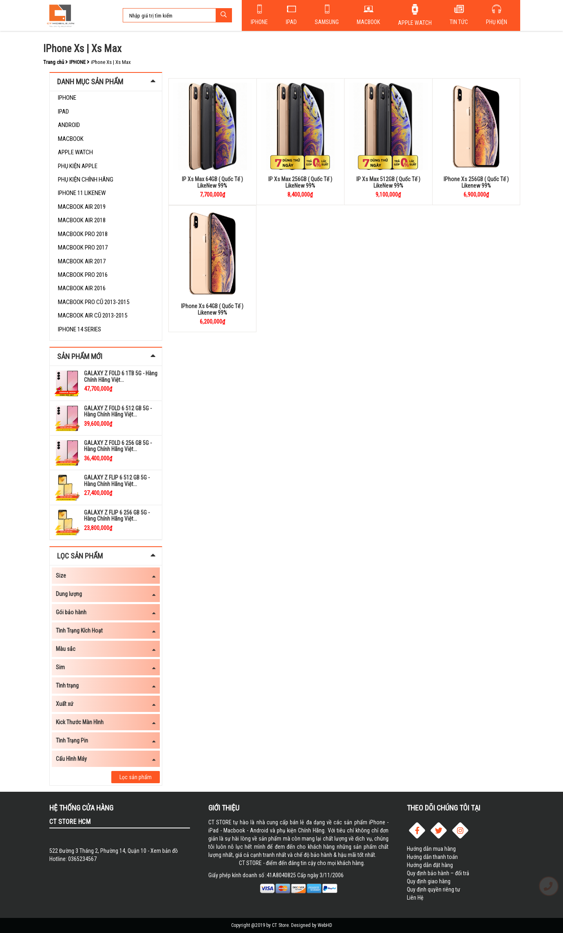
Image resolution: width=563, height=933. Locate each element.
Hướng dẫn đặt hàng (430, 865)
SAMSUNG (327, 22)
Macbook (368, 22)
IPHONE (67, 97)
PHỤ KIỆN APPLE (77, 166)
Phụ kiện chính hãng (85, 179)
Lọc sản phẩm (135, 777)
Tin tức (459, 22)
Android (69, 125)
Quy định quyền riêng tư (433, 889)
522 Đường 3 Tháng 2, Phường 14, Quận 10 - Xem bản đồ (113, 851)
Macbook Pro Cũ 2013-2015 (93, 302)
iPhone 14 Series (79, 329)
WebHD (325, 925)
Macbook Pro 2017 (83, 247)
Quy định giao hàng (428, 881)
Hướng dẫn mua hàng (431, 848)
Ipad (291, 22)
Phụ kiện (496, 22)
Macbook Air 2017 (82, 261)
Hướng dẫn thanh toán (432, 857)
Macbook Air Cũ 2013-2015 (92, 315)
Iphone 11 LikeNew (82, 193)
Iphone (259, 22)
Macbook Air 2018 (82, 220)
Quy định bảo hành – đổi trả (438, 873)
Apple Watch (415, 23)
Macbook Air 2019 (82, 206)
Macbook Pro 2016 (83, 274)
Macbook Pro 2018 (83, 234)
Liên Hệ (415, 897)
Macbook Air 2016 (82, 288)
